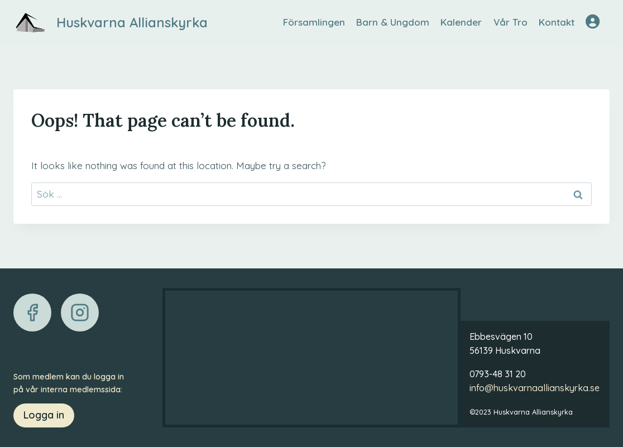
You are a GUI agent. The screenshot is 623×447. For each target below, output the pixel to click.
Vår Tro (510, 22)
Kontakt (556, 22)
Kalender (461, 22)
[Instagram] (80, 312)
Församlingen (314, 22)
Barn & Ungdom (392, 22)
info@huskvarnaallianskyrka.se (534, 387)
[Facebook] (32, 312)
